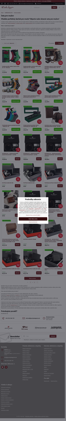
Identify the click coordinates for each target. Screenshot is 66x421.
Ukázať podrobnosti (33, 222)
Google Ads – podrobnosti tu (35, 208)
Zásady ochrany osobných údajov (33, 215)
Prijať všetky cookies (33, 219)
